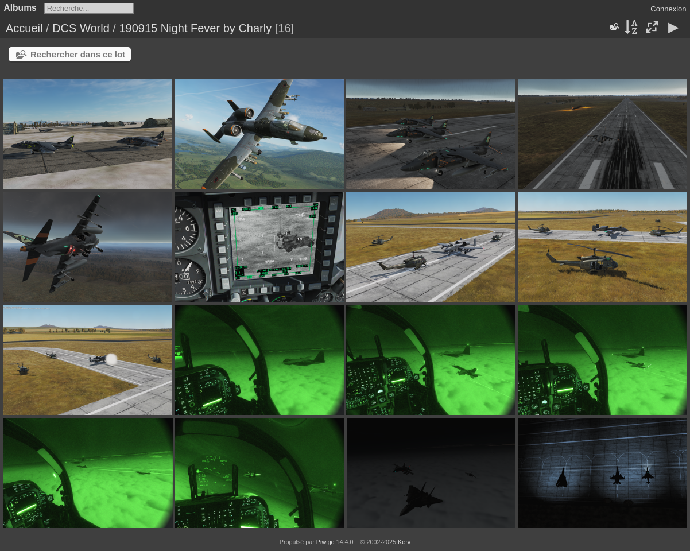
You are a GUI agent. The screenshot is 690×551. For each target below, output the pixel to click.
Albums (20, 8)
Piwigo (325, 541)
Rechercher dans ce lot (77, 54)
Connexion (668, 9)
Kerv (404, 541)
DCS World (81, 28)
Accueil (24, 28)
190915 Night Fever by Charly (195, 28)
